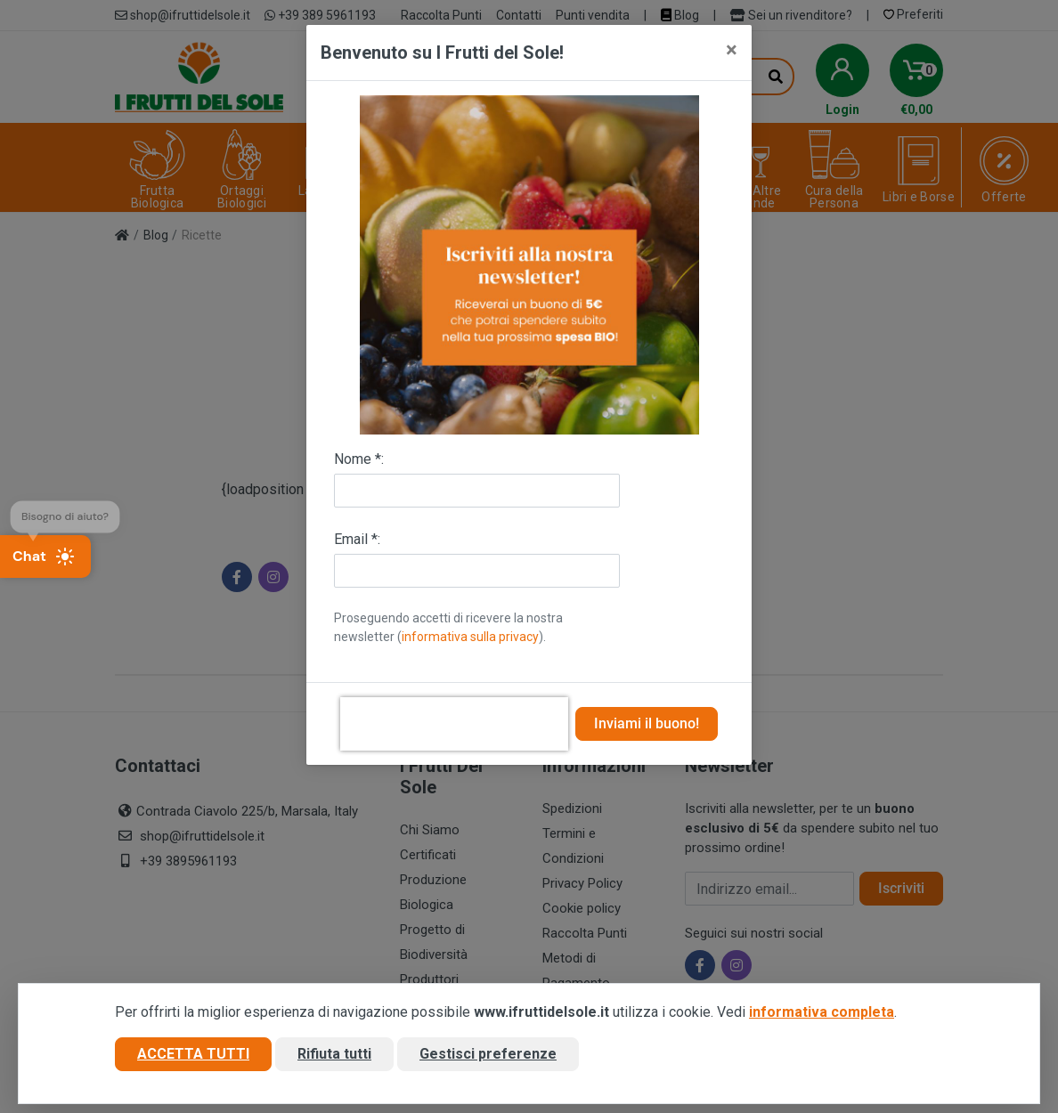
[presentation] (454, 724)
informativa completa (821, 1011)
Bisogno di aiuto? (65, 511)
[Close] (732, 50)
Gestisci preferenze (488, 1053)
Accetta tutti (193, 1053)
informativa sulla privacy (470, 637)
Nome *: (359, 459)
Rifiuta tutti (334, 1053)
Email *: (357, 539)
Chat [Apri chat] (43, 556)
